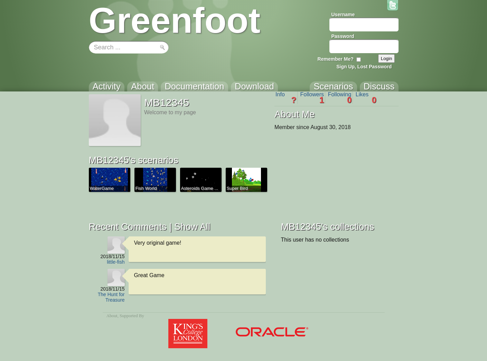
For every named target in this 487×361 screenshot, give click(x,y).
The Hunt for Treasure (111, 297)
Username (343, 14)
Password (342, 36)
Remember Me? (336, 59)
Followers (312, 97)
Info (285, 97)
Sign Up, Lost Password (364, 66)
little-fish (115, 262)
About (112, 315)
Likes (366, 97)
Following (340, 97)
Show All (192, 226)
